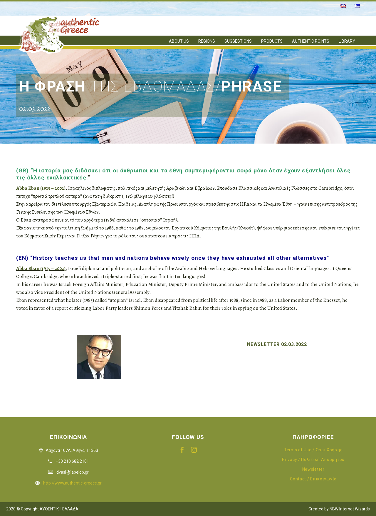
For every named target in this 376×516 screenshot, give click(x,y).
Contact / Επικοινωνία (313, 479)
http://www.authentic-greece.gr (72, 483)
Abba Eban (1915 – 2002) (41, 188)
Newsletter (313, 469)
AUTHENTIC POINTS (310, 41)
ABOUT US (179, 41)
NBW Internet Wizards (350, 509)
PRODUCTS (272, 41)
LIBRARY (347, 41)
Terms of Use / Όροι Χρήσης (313, 449)
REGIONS (206, 41)
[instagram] (194, 450)
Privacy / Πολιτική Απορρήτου (313, 459)
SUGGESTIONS (238, 41)
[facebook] (182, 450)
